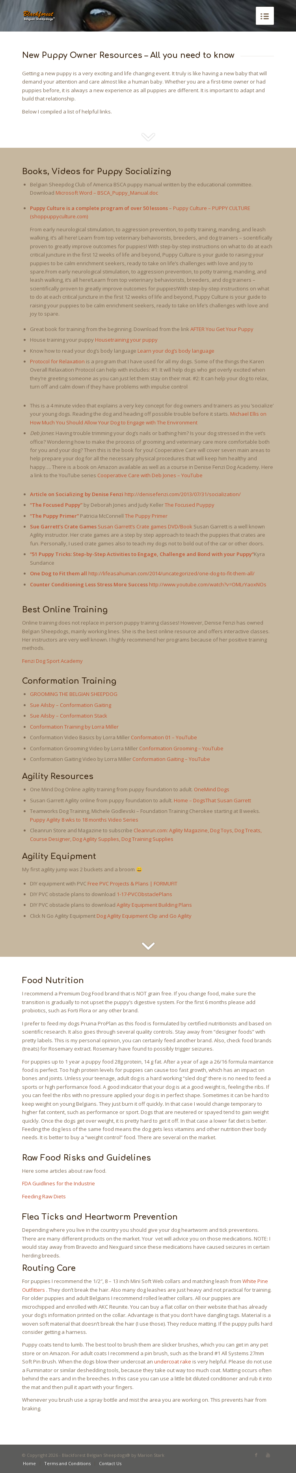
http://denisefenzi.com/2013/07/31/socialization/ (183, 494)
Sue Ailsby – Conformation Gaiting (70, 705)
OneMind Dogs (211, 789)
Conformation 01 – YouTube (164, 737)
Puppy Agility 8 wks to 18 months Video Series (84, 819)
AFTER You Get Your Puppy (221, 329)
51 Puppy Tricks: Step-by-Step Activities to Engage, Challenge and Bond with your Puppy (142, 554)
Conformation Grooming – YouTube (181, 748)
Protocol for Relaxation (57, 361)
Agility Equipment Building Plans (154, 904)
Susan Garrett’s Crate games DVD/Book (145, 526)
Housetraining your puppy (126, 339)
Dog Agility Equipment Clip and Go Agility (144, 915)
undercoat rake (172, 1361)
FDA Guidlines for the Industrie (58, 1183)
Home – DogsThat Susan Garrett (212, 800)
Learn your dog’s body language (176, 350)
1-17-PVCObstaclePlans (144, 894)
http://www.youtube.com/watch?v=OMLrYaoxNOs (207, 584)
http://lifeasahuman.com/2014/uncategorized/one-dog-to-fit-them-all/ (171, 573)
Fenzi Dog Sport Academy (52, 660)
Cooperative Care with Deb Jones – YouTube (150, 475)
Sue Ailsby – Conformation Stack (68, 715)
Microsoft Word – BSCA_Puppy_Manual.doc (107, 192)
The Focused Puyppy (189, 504)
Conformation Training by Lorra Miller (74, 726)
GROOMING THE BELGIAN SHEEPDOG (73, 693)
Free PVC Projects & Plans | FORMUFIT (132, 883)
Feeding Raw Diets (44, 1196)
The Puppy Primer (146, 515)
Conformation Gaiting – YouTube (171, 759)
